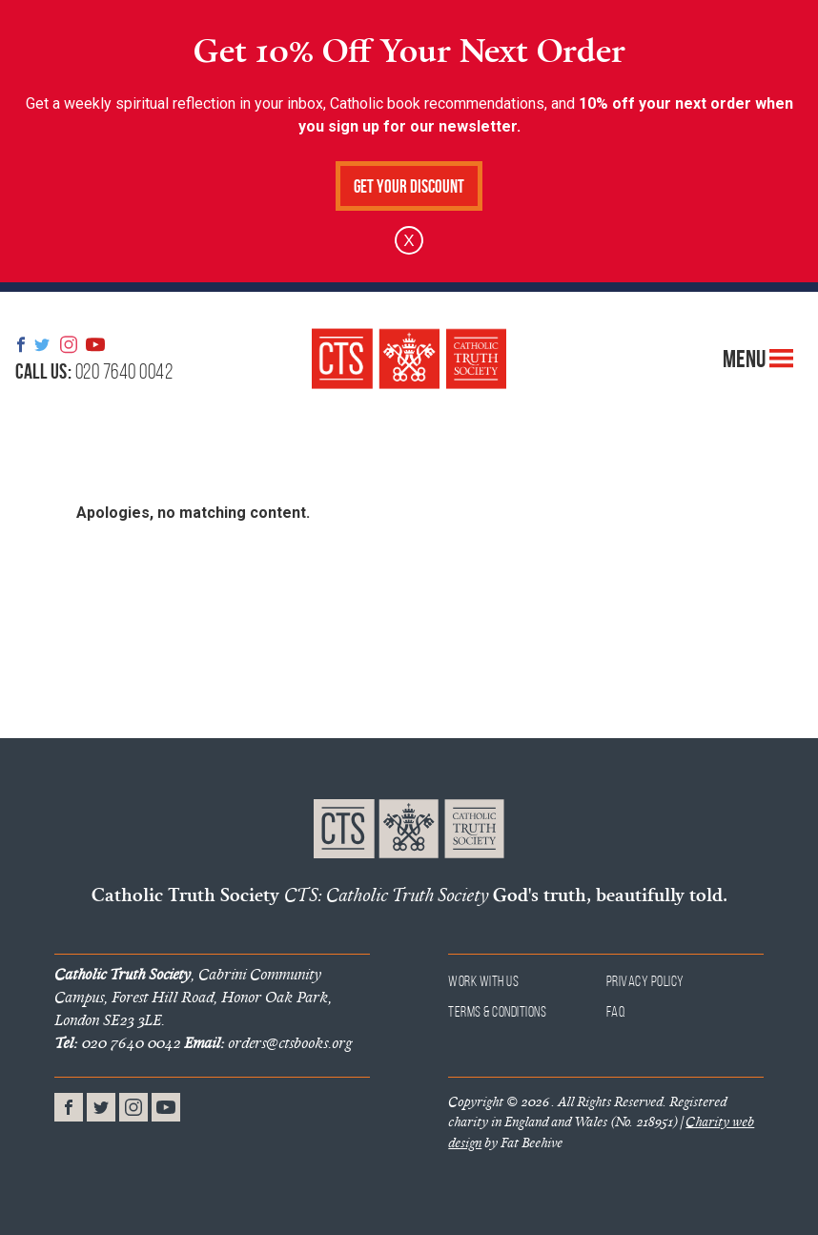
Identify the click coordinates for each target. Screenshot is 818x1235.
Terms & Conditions (497, 1011)
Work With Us (483, 981)
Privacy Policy (645, 981)
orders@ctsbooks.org (268, 1042)
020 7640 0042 (94, 371)
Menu (758, 358)
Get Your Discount (409, 186)
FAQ (616, 1011)
